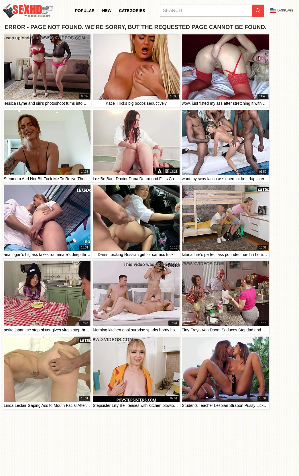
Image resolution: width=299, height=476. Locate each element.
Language (281, 10)
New (106, 10)
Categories (132, 10)
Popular (85, 10)
